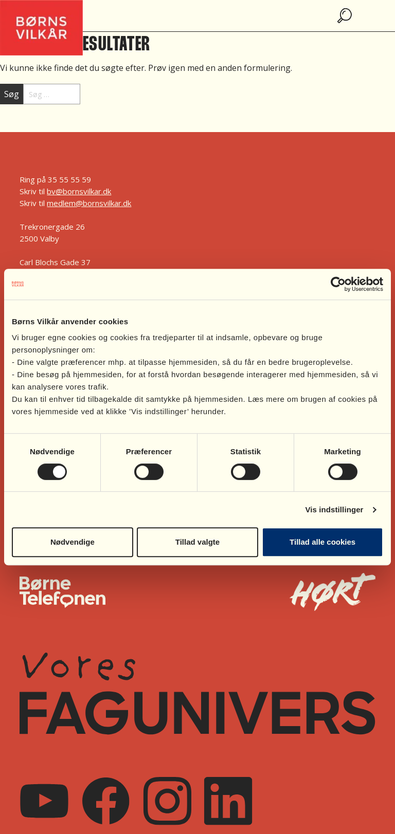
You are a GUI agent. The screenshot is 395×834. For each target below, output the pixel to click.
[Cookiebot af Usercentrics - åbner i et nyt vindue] (338, 284)
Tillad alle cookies (322, 542)
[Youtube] (44, 800)
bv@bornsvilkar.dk (79, 191)
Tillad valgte (197, 542)
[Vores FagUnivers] (197, 694)
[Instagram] (166, 800)
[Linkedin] (228, 800)
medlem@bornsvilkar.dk (89, 203)
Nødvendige (72, 542)
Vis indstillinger (334, 509)
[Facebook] (105, 801)
